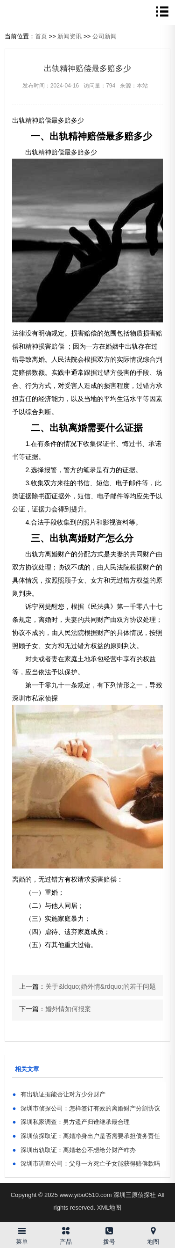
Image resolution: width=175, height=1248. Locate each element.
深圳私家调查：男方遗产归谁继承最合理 (71, 1121)
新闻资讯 (69, 36)
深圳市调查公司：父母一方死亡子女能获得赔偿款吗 (86, 1163)
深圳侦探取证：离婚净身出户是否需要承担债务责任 (86, 1135)
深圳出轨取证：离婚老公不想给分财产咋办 (74, 1149)
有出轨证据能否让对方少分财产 (58, 1094)
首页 (41, 36)
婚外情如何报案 (68, 1009)
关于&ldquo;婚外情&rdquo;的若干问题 (100, 986)
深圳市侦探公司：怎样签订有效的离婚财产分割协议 (86, 1108)
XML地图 (109, 1207)
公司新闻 (104, 36)
